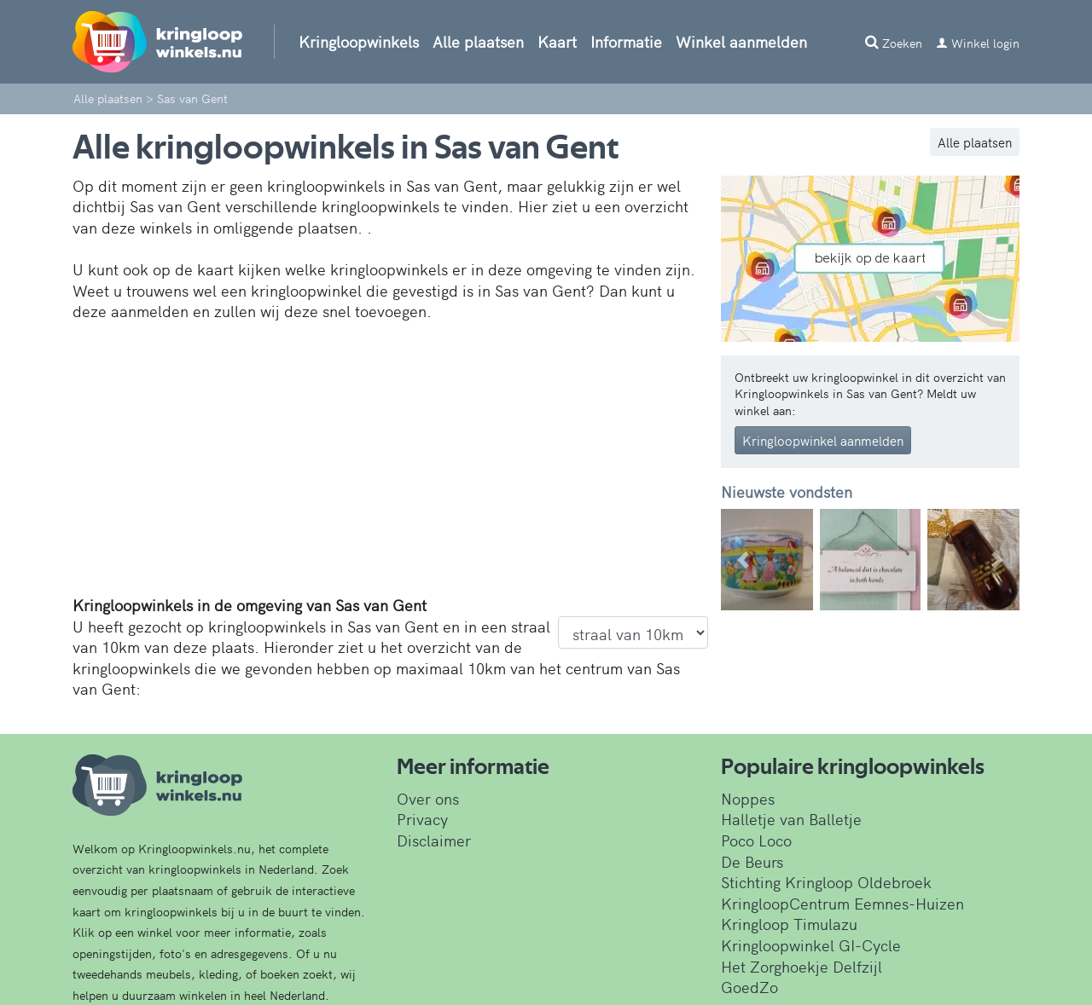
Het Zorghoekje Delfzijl (801, 966)
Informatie (626, 41)
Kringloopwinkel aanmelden (822, 440)
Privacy (422, 818)
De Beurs (752, 861)
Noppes (748, 798)
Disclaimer (434, 840)
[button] (743, 559)
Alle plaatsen (478, 41)
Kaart (557, 41)
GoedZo (749, 986)
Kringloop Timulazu (789, 923)
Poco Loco (756, 840)
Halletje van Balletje (791, 818)
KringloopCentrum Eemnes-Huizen (842, 903)
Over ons (428, 798)
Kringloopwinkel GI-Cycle (811, 945)
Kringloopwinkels (359, 41)
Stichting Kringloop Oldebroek (826, 881)
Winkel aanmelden (741, 41)
